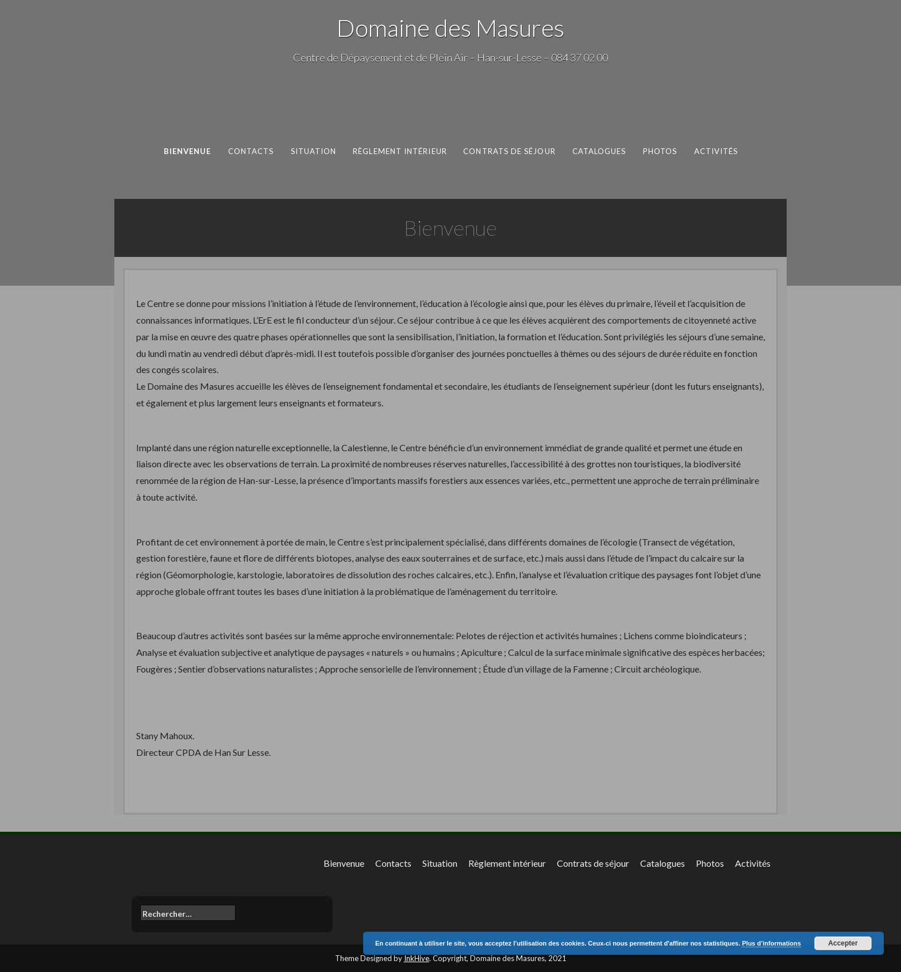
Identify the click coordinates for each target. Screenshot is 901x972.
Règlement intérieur (400, 151)
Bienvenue (187, 151)
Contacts (251, 151)
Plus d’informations (771, 943)
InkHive (416, 958)
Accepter (842, 943)
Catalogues (599, 151)
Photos (659, 151)
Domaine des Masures (450, 27)
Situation (313, 151)
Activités (716, 151)
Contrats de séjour (509, 151)
